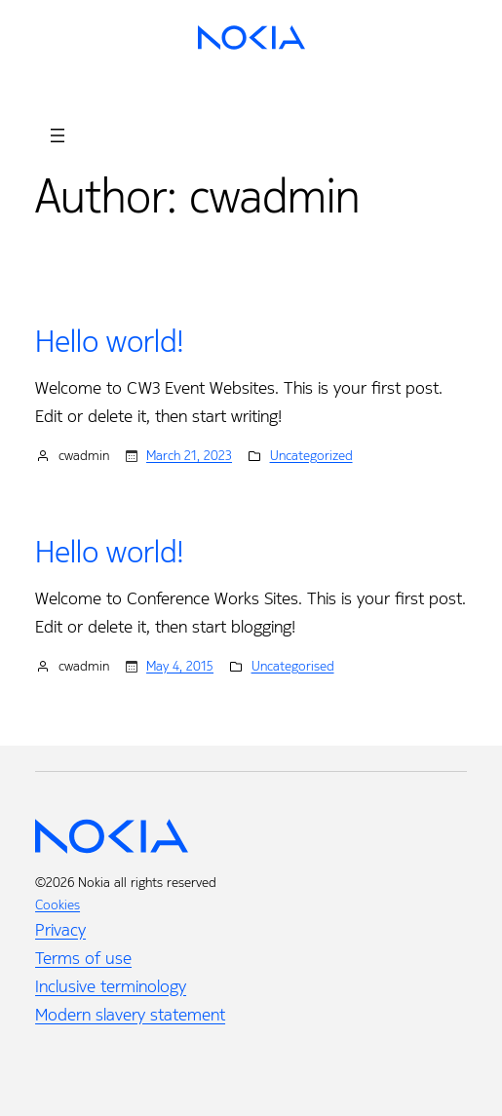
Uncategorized (311, 455)
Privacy (60, 930)
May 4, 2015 (179, 666)
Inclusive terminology (110, 986)
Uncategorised (292, 666)
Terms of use (83, 958)
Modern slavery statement (130, 1014)
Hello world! (109, 342)
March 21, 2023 (189, 455)
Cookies (57, 904)
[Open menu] (57, 135)
